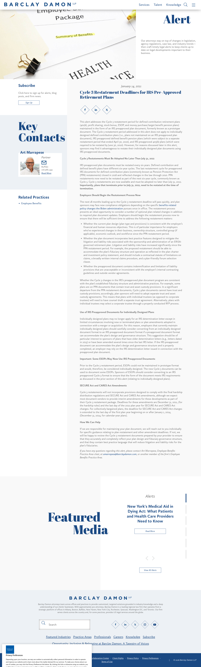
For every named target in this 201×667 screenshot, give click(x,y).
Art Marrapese (32, 152)
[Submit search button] (43, 623)
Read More (46, 173)
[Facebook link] (85, 110)
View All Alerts (150, 570)
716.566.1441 (47, 169)
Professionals (102, 637)
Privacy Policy (133, 658)
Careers (118, 637)
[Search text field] (67, 624)
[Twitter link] (107, 110)
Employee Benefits (31, 203)
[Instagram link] (145, 624)
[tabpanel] (150, 514)
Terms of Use (107, 661)
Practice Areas (82, 637)
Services (144, 5)
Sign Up (29, 102)
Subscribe (149, 637)
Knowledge (173, 5)
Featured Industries (58, 637)
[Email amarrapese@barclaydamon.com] (47, 163)
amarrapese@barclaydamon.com (120, 454)
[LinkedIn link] (96, 110)
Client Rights (118, 658)
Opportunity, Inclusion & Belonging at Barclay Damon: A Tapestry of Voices (100, 643)
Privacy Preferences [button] (150, 658)
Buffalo (44, 166)
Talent (158, 5)
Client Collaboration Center (97, 658)
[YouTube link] (155, 624)
